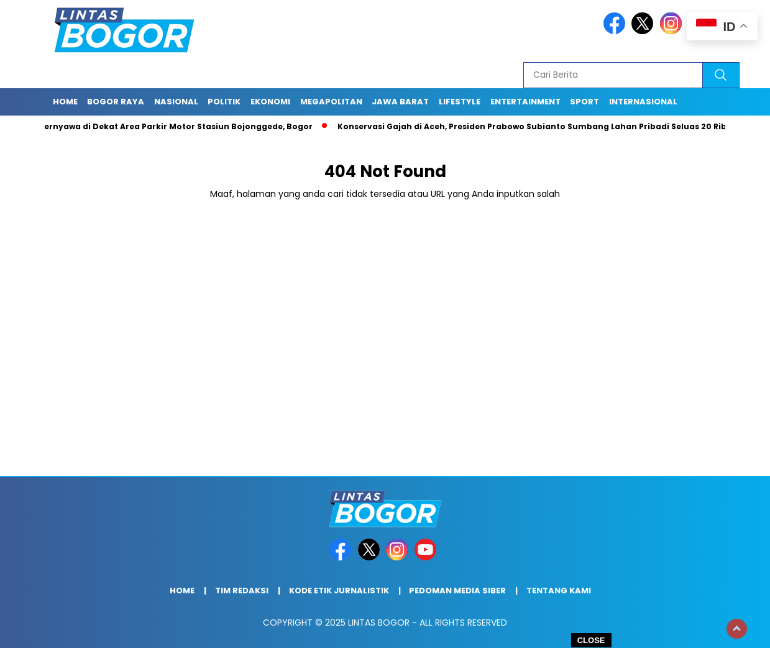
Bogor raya (115, 101)
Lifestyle (459, 101)
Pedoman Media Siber (457, 590)
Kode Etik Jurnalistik (339, 590)
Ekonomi (270, 101)
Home (65, 101)
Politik (224, 101)
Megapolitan (331, 101)
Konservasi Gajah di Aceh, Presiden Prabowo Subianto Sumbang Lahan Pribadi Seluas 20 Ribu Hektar (553, 126)
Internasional (643, 101)
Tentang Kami (558, 590)
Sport (584, 101)
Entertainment (525, 101)
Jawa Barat (400, 101)
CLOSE (591, 640)
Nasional (176, 101)
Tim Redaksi (241, 590)
